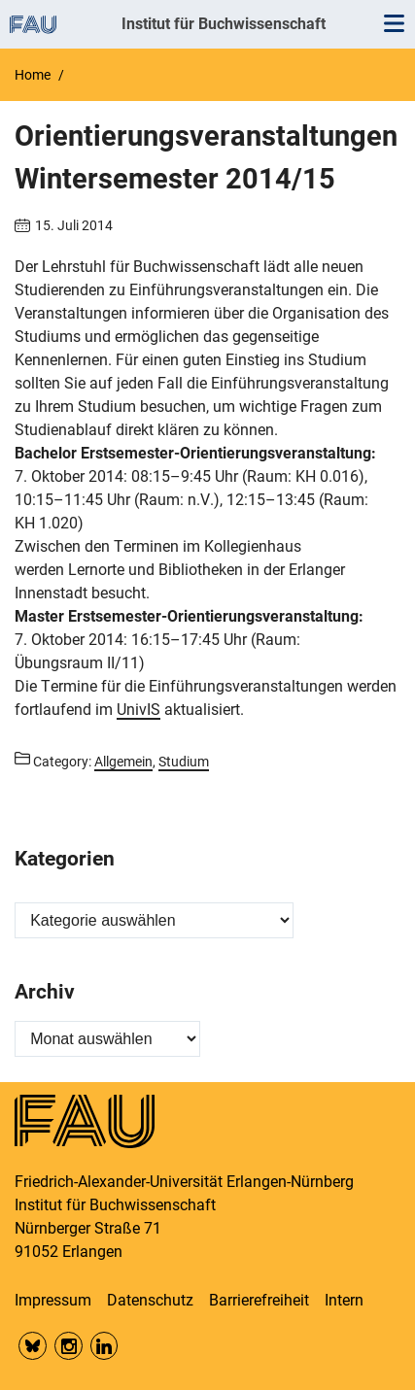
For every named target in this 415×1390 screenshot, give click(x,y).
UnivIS (138, 709)
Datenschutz (150, 1300)
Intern (344, 1300)
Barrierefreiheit (259, 1300)
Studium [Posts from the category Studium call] (183, 761)
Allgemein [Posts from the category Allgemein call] (123, 761)
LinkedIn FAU (104, 1346)
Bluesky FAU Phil (32, 1346)
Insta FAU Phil (68, 1346)
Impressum (53, 1300)
